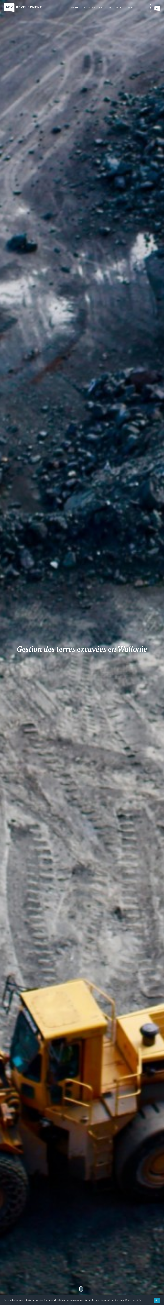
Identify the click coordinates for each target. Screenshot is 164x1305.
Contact (131, 7)
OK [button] (156, 1300)
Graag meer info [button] (133, 1300)
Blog (119, 7)
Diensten (89, 7)
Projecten (105, 7)
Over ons (74, 7)
